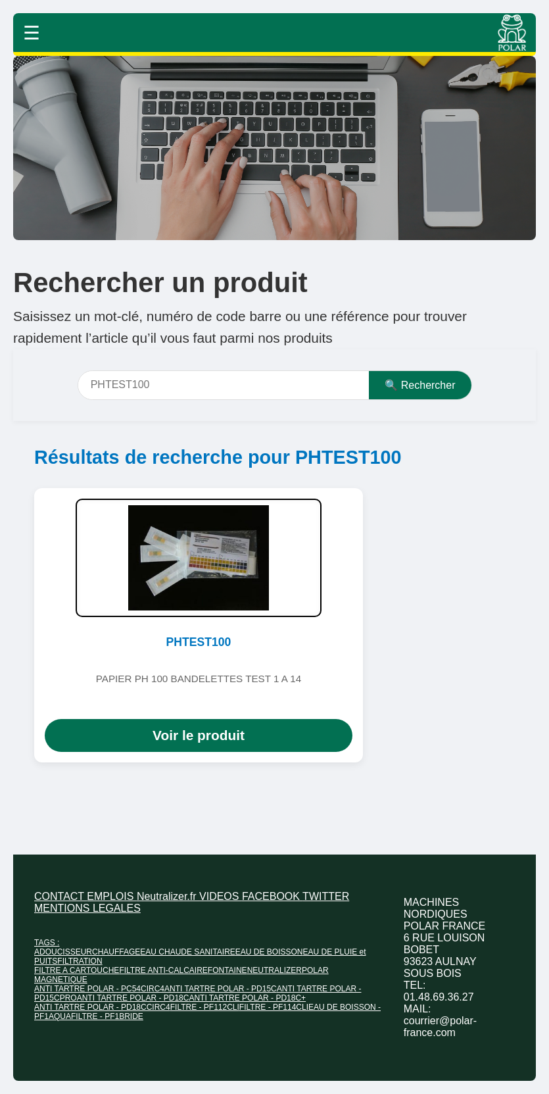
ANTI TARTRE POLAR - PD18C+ (247, 998)
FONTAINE (227, 970)
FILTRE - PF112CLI (204, 1007)
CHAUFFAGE (116, 952)
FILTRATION (79, 961)
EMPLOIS (112, 896)
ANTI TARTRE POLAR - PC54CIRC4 (99, 988)
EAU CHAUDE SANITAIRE (187, 952)
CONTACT (60, 896)
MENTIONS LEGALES (87, 908)
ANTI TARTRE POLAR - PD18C (133, 998)
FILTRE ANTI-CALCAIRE (163, 970)
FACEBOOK (272, 896)
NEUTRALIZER (274, 970)
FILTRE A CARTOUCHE (76, 970)
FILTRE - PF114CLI (273, 1007)
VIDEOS (220, 896)
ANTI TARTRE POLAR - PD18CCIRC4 (102, 1007)
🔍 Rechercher (420, 385)
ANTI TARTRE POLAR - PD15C (220, 988)
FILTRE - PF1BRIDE (107, 1016)
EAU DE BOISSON (269, 952)
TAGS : (46, 942)
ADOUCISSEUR (63, 952)
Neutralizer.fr (168, 896)
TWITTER (325, 896)
